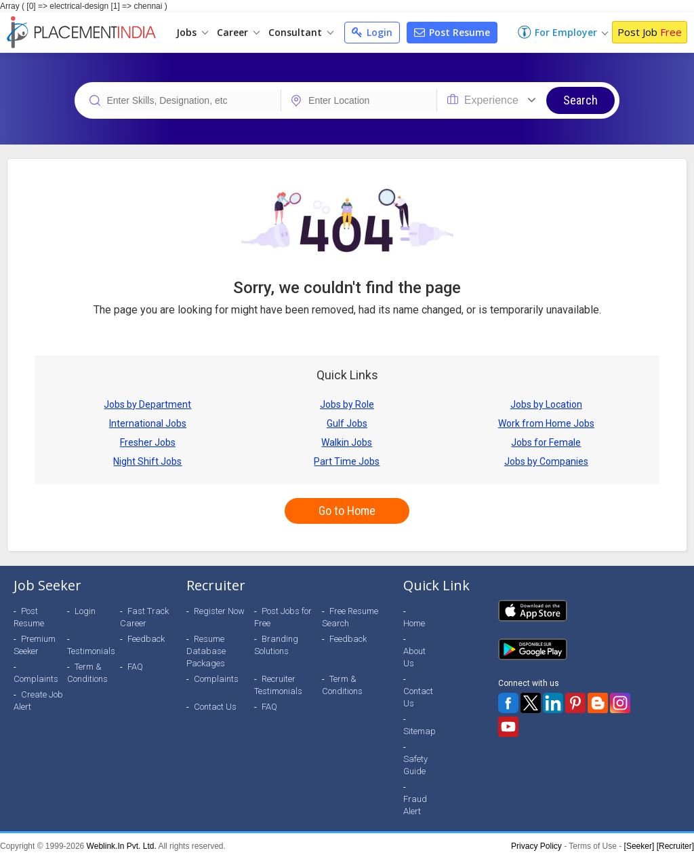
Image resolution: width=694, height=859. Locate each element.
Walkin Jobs (346, 442)
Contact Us (215, 707)
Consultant (300, 32)
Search (580, 100)
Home (414, 623)
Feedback (146, 639)
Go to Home (347, 510)
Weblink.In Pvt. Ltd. (122, 846)
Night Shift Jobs (147, 461)
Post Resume (452, 32)
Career (238, 32)
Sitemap (419, 731)
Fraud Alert (415, 805)
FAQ (135, 667)
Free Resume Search (350, 617)
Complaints (36, 679)
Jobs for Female (546, 442)
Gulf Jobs (347, 423)
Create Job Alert (38, 700)
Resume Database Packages (206, 651)
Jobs (192, 32)
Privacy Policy (536, 846)
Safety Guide (415, 765)
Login (372, 32)
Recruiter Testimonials (278, 685)
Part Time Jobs (347, 461)
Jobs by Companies (546, 461)
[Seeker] (639, 846)
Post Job (649, 32)
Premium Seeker (35, 645)
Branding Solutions (276, 645)
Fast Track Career (144, 617)
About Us (414, 657)
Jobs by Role (347, 404)
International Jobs (147, 423)
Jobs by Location (546, 404)
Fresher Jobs (148, 442)
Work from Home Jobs (546, 423)
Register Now (219, 611)
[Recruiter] (675, 846)
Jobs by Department (147, 404)
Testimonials (91, 651)
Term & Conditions (87, 673)
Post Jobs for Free (283, 617)
